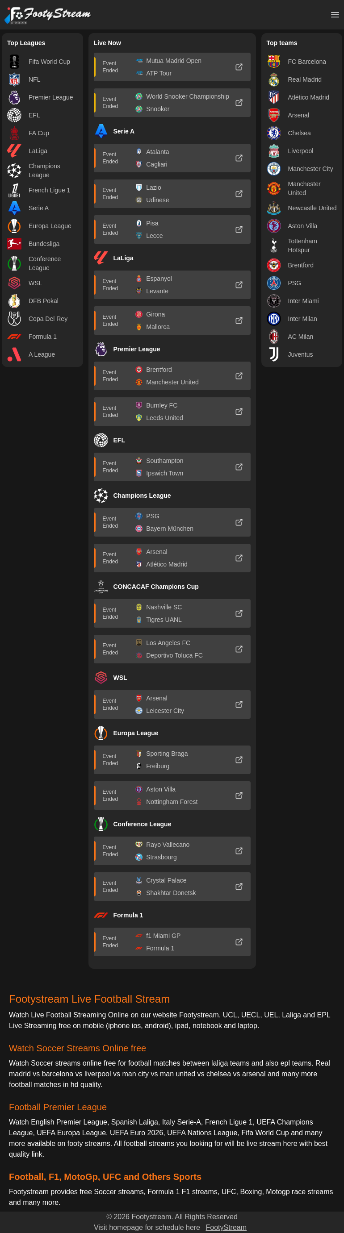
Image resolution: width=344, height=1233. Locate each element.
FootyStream (226, 1227)
